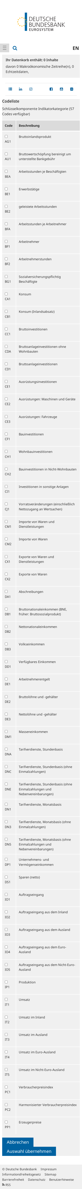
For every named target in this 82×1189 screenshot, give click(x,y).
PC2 (7, 1109)
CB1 (7, 316)
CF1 (7, 439)
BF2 (7, 264)
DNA (8, 754)
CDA (8, 351)
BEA (7, 176)
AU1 (8, 159)
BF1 (7, 246)
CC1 (7, 334)
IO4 (7, 952)
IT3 (7, 1039)
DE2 (7, 701)
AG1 (8, 141)
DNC (8, 771)
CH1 (8, 456)
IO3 (7, 934)
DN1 (8, 809)
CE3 (7, 421)
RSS (6, 1185)
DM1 (8, 736)
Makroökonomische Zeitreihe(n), (44, 66)
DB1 (8, 614)
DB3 (8, 649)
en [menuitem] (76, 48)
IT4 (7, 1057)
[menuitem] (4, 48)
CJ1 (7, 509)
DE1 (7, 684)
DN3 (8, 827)
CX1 (7, 561)
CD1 (8, 369)
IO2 (7, 917)
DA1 (8, 596)
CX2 (7, 579)
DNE (8, 789)
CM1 (8, 526)
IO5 (7, 969)
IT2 (7, 1022)
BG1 (8, 281)
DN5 (8, 844)
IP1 (7, 987)
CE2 (7, 404)
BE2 (7, 211)
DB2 (8, 631)
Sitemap (50, 1174)
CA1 (7, 299)
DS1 (7, 882)
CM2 (8, 544)
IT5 (7, 1074)
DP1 (8, 864)
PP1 (7, 1127)
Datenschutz (36, 1179)
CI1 (7, 491)
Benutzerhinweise (61, 1179)
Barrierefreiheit (13, 1179)
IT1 (7, 1004)
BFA (7, 229)
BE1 (7, 194)
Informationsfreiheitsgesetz (21, 1174)
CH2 (8, 474)
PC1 (7, 1092)
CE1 (7, 386)
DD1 (8, 666)
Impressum (49, 1169)
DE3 (7, 719)
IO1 (7, 899)
